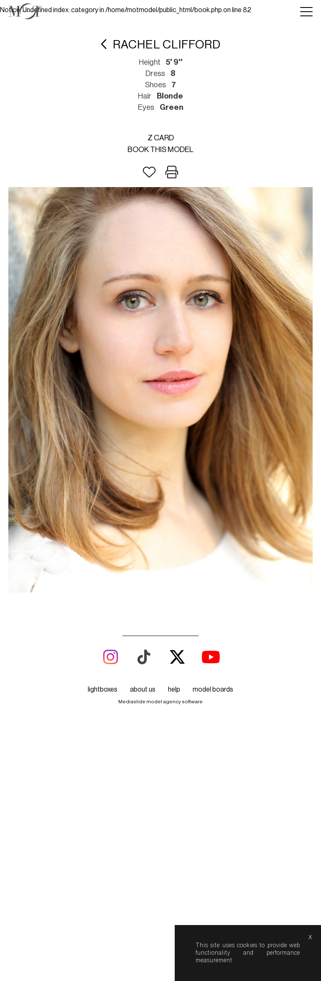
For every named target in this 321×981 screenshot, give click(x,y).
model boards (213, 689)
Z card (161, 138)
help (174, 689)
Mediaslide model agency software (160, 701)
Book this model (160, 149)
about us (142, 689)
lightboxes (102, 689)
